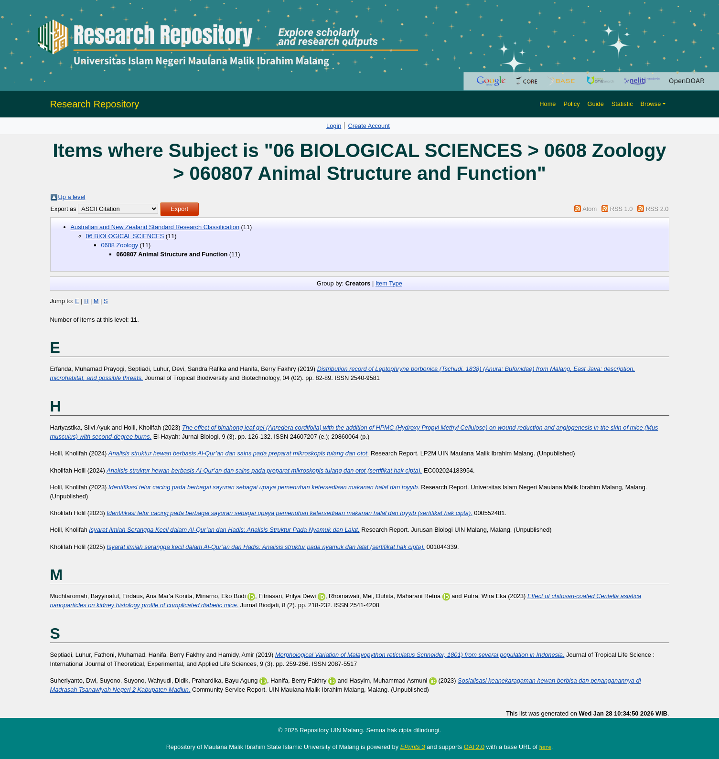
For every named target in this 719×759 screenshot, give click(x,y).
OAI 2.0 (474, 746)
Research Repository (95, 104)
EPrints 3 (412, 746)
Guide (596, 103)
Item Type (389, 283)
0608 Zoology (120, 245)
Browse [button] (651, 103)
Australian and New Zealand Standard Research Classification (155, 227)
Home (547, 103)
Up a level (72, 196)
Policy (571, 103)
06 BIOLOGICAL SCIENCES (125, 236)
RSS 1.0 (621, 208)
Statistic (622, 103)
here (545, 747)
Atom (589, 208)
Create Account (369, 125)
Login (333, 125)
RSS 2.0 (657, 208)
